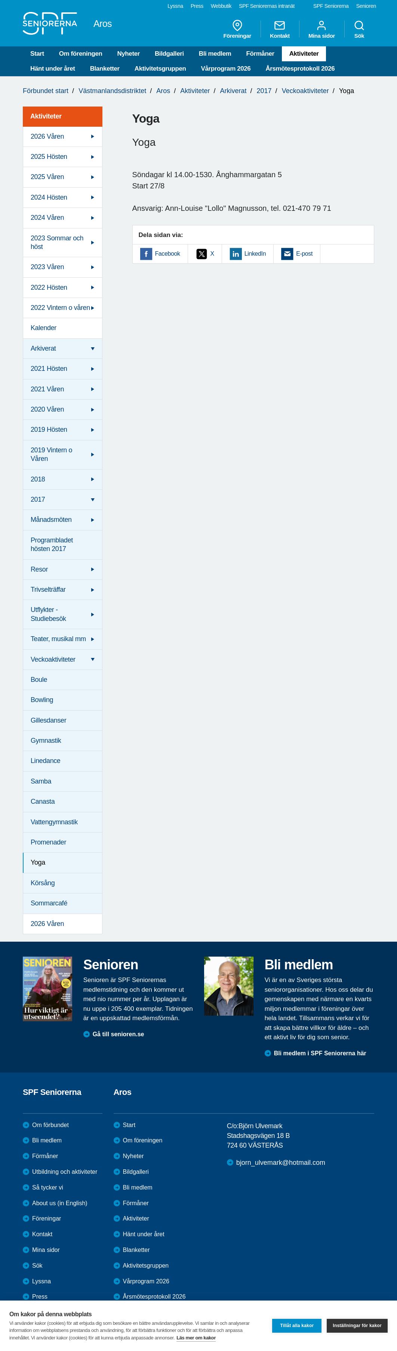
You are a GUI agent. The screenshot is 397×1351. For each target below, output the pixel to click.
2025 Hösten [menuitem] (49, 156)
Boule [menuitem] (39, 679)
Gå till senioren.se (118, 1034)
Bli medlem (215, 53)
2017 (264, 90)
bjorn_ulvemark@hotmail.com (280, 1162)
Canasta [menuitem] (43, 801)
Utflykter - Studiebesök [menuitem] (48, 614)
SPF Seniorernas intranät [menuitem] (267, 6)
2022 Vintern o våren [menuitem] (60, 307)
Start (37, 53)
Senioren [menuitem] (366, 6)
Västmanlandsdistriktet (112, 90)
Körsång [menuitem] (43, 883)
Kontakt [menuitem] (280, 29)
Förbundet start (45, 90)
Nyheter (128, 53)
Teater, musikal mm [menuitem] (58, 639)
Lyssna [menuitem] (175, 6)
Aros (163, 90)
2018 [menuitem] (38, 479)
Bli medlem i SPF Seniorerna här (320, 1053)
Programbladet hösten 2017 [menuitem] (52, 544)
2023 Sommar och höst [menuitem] (57, 242)
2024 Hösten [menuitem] (49, 197)
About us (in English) (59, 1203)
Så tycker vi (47, 1187)
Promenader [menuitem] (48, 842)
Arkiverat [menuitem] (43, 348)
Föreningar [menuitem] (237, 29)
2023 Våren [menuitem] (47, 267)
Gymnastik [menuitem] (46, 740)
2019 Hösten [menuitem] (49, 429)
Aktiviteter (304, 53)
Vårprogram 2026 (226, 68)
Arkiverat (233, 90)
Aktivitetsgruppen (160, 68)
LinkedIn (255, 253)
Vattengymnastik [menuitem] (54, 822)
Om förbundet (50, 1125)
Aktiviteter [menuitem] (46, 116)
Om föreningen (80, 53)
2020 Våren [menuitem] (47, 409)
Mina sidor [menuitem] (321, 29)
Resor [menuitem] (39, 569)
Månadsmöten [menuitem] (51, 519)
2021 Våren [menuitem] (47, 389)
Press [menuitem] (197, 6)
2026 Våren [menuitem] (47, 136)
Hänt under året (52, 68)
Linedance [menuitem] (45, 760)
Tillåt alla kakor (297, 1325)
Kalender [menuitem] (43, 328)
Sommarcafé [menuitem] (49, 903)
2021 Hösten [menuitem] (49, 368)
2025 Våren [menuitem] (47, 177)
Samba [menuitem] (41, 781)
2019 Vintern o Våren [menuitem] (51, 454)
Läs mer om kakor (196, 1338)
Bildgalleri (169, 53)
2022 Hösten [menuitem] (49, 287)
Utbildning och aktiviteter (64, 1172)
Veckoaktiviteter (305, 90)
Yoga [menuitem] (38, 862)
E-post (304, 253)
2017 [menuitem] (38, 499)
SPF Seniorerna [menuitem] (331, 6)
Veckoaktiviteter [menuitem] (53, 659)
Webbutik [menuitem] (221, 6)
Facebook (167, 253)
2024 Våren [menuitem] (47, 217)
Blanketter (105, 68)
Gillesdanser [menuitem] (48, 720)
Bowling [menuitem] (42, 700)
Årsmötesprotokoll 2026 (300, 68)
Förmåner (260, 53)
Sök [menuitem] (359, 29)
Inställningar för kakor (357, 1325)
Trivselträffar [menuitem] (48, 589)
